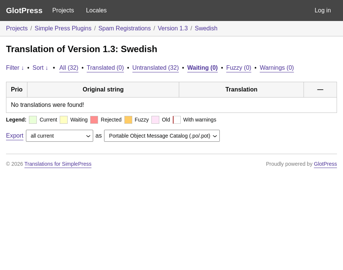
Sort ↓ (40, 67)
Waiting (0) (202, 67)
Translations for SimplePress (57, 164)
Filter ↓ (15, 67)
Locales (96, 10)
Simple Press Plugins (63, 28)
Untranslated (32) (155, 67)
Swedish (206, 28)
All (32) (69, 67)
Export (14, 135)
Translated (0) (105, 67)
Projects (63, 10)
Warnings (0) (277, 67)
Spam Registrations (124, 28)
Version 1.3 (173, 28)
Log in (322, 10)
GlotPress (24, 10)
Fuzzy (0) (238, 67)
